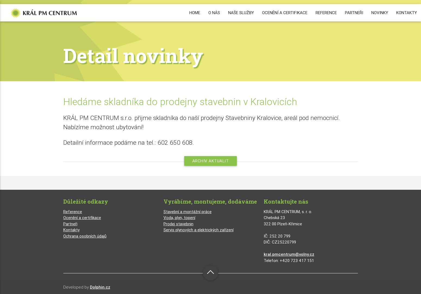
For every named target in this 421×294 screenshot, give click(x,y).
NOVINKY (379, 12)
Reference (72, 211)
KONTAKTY (406, 12)
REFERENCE (326, 12)
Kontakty (71, 229)
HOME (194, 12)
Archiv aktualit (210, 160)
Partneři (70, 223)
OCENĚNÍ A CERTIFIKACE (284, 12)
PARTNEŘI (354, 12)
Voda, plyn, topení (179, 217)
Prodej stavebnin (178, 223)
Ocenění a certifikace (82, 217)
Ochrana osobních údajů (84, 236)
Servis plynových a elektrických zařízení (199, 229)
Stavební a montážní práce (188, 211)
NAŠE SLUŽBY (241, 12)
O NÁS (214, 12)
